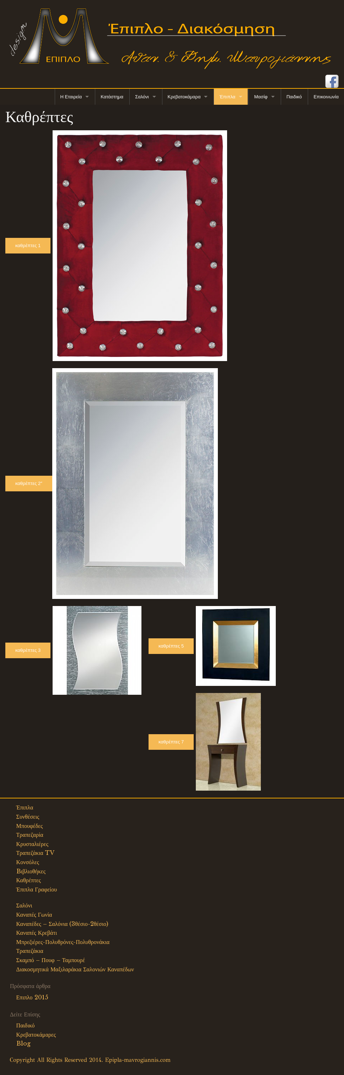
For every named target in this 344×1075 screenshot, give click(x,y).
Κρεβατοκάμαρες (36, 1034)
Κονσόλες (27, 862)
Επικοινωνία (326, 96)
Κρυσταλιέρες (32, 843)
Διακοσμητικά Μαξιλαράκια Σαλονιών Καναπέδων (75, 969)
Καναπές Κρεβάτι (36, 932)
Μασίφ (261, 96)
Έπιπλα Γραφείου (36, 889)
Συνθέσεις (27, 816)
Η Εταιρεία (71, 96)
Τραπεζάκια (29, 950)
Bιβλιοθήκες (30, 871)
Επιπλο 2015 (32, 997)
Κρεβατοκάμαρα (184, 96)
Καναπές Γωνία (34, 914)
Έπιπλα (227, 96)
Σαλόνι (142, 96)
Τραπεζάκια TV (35, 852)
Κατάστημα (112, 96)
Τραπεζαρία (29, 834)
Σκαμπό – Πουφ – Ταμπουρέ (50, 960)
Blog (23, 1043)
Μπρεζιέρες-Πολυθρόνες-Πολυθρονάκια (63, 941)
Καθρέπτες (28, 880)
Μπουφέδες (29, 825)
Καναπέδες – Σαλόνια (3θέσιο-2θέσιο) (62, 923)
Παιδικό (294, 96)
